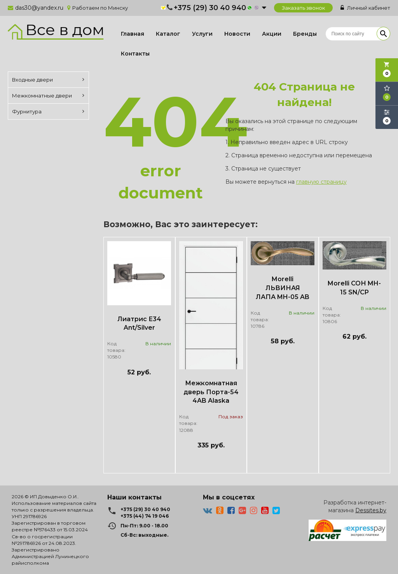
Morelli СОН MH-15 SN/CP (354, 288)
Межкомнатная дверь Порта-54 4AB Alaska (211, 392)
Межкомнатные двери (48, 95)
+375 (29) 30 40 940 (210, 7)
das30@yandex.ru (39, 7)
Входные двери (48, 79)
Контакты (135, 53)
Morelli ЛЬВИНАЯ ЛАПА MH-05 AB (282, 288)
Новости (237, 33)
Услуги (202, 33)
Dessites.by (370, 510)
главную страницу (321, 181)
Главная (132, 33)
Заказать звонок (303, 8)
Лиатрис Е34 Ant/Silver (139, 323)
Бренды (305, 33)
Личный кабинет (365, 8)
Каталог (168, 33)
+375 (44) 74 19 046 (144, 516)
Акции (271, 33)
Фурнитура (48, 111)
